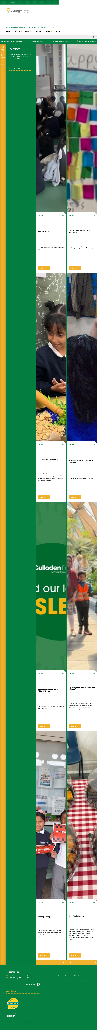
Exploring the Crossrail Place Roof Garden (82, 689)
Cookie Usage (87, 976)
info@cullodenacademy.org (15, 28)
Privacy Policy (77, 976)
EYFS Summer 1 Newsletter (48, 459)
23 (71, 962)
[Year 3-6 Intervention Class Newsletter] (82, 131)
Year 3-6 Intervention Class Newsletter (79, 231)
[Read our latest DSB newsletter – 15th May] (82, 360)
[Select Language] (54, 28)
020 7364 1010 (31, 28)
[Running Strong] (51, 818)
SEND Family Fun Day (77, 916)
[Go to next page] (95, 962)
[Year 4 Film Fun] (51, 131)
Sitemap (60, 976)
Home (8, 31)
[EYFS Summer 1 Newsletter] (51, 360)
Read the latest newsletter (63, 41)
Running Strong (44, 917)
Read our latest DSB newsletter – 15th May (81, 462)
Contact (57, 31)
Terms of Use (68, 976)
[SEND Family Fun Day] (82, 818)
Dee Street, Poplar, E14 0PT (17, 978)
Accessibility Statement (73, 980)
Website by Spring (86, 980)
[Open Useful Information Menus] (23, 992)
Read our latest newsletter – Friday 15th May (49, 690)
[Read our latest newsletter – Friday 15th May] (51, 589)
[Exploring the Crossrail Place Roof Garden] (82, 589)
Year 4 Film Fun (44, 232)
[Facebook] (38, 984)
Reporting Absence (40, 41)
